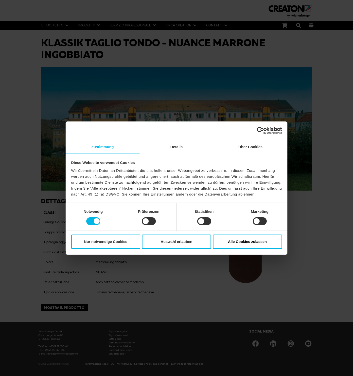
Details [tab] (176, 146)
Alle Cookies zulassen (247, 242)
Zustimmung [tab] (102, 146)
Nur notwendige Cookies (105, 242)
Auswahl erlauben (176, 242)
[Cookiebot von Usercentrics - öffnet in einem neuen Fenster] (260, 130)
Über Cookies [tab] (250, 146)
